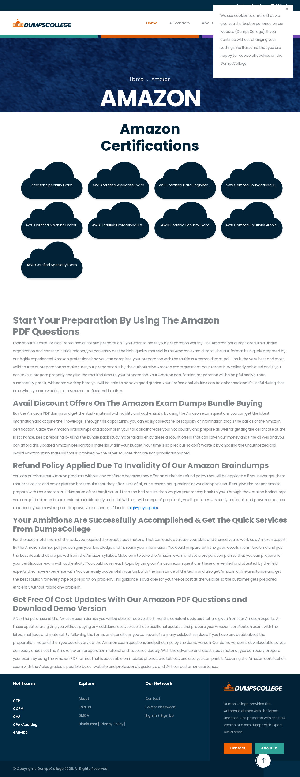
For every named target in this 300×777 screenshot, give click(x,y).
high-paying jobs (143, 507)
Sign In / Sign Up (159, 715)
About (84, 698)
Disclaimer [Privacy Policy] (102, 723)
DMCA (84, 715)
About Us (210, 23)
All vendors (179, 23)
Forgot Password (160, 707)
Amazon (160, 79)
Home (151, 23)
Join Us (85, 707)
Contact (152, 698)
